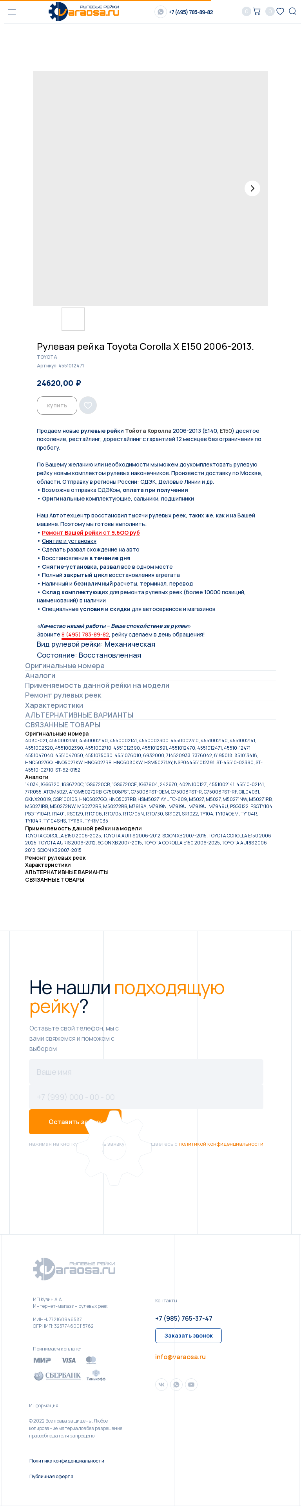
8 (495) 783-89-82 (85, 634)
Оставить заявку (75, 1121)
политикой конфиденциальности (221, 1143)
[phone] (146, 1096)
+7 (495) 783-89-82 (191, 12)
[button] (188, 1335)
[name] (146, 1071)
